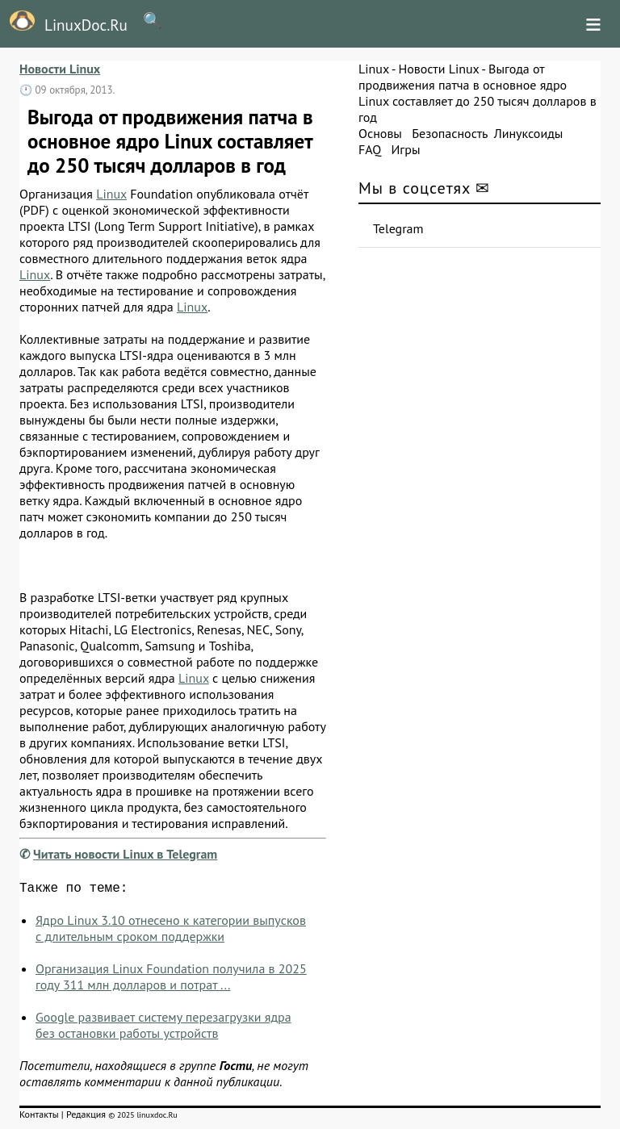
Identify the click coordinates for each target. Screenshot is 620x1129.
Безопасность (450, 133)
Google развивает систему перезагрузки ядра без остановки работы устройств (163, 1028)
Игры (405, 149)
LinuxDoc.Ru (64, 22)
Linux (111, 194)
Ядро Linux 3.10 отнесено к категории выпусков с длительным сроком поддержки (171, 931)
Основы (380, 133)
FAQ (369, 149)
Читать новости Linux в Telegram (125, 854)
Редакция (86, 1117)
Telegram (398, 228)
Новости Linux (59, 69)
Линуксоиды (528, 133)
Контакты (39, 1117)
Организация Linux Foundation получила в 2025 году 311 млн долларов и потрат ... (171, 980)
